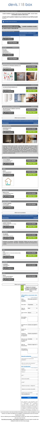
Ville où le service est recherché (28, 363)
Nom (22, 375)
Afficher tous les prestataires (20, 117)
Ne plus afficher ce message (18, 419)
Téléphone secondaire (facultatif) (28, 389)
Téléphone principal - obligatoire (28, 385)
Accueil (2, 11)
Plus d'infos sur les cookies (6, 419)
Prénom (23, 371)
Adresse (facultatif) (25, 378)
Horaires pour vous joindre (26, 392)
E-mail (23, 382)
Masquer (36, 35)
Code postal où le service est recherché (27, 359)
